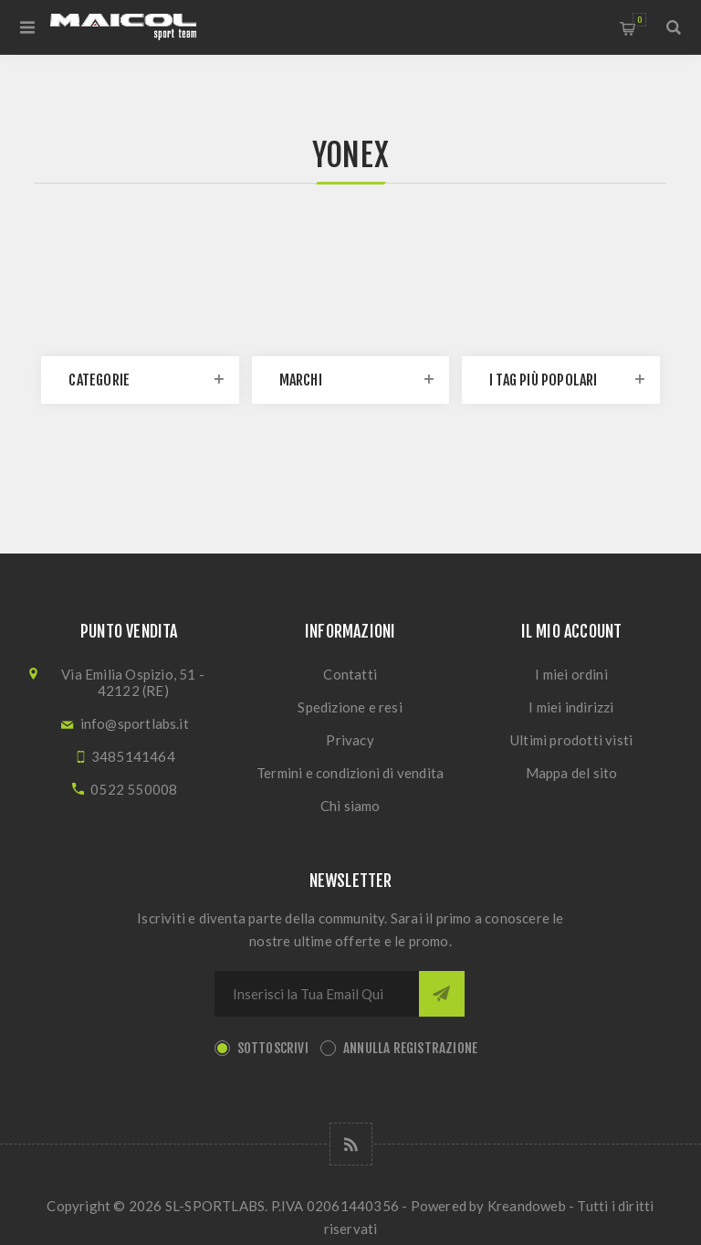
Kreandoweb (526, 1206)
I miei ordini (571, 674)
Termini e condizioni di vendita (350, 773)
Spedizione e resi (350, 707)
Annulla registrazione (410, 1048)
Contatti (350, 674)
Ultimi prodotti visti (571, 740)
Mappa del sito (572, 773)
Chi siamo (350, 805)
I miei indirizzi (570, 707)
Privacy (349, 740)
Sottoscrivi (273, 1048)
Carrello (639, 19)
